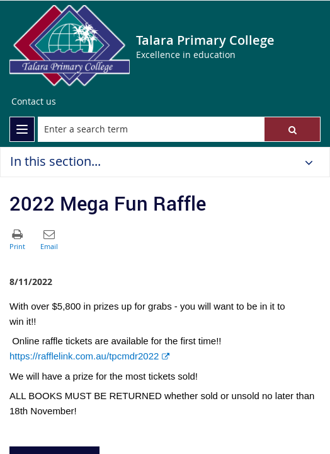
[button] (292, 129)
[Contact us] (33, 101)
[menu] (22, 129)
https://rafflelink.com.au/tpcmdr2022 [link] (89, 356)
